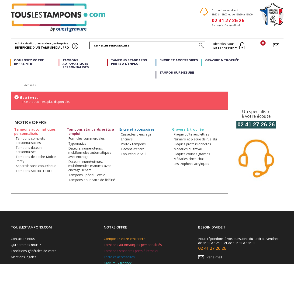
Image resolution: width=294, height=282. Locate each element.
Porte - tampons (133, 144)
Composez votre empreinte (29, 61)
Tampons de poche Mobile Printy (36, 158)
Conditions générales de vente (33, 251)
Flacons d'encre (132, 149)
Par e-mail (214, 257)
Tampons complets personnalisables (30, 140)
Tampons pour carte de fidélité (91, 180)
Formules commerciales (86, 138)
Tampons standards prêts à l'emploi (129, 61)
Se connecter (224, 48)
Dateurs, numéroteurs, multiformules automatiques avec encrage (89, 152)
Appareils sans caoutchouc (36, 166)
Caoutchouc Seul (133, 154)
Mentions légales (23, 257)
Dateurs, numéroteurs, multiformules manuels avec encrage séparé (89, 165)
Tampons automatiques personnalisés (75, 63)
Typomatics (77, 143)
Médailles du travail (187, 149)
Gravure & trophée (222, 60)
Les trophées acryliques (191, 163)
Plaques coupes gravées (191, 154)
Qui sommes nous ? (26, 245)
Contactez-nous (23, 238)
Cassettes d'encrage (136, 134)
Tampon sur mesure (176, 72)
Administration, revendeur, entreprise (42, 45)
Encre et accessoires (178, 60)
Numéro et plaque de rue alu (195, 139)
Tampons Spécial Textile (34, 170)
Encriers (127, 139)
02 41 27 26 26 (228, 20)
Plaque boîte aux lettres (191, 134)
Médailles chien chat (188, 159)
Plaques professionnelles (192, 144)
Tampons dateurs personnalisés (29, 149)
